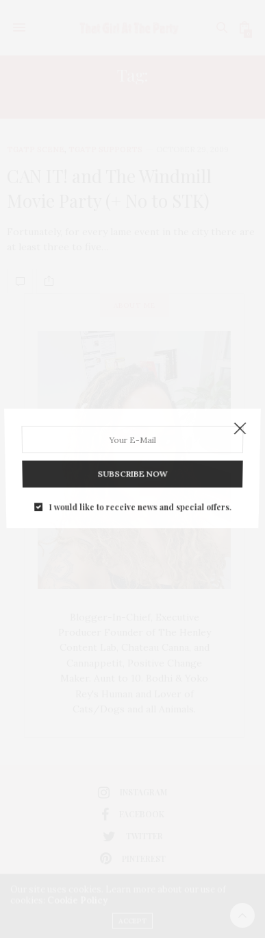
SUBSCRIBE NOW (132, 465)
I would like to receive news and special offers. (139, 493)
